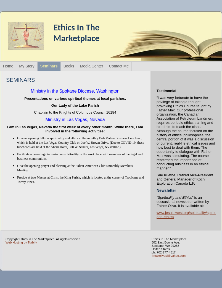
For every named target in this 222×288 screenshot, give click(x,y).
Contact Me (119, 66)
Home (8, 66)
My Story (26, 66)
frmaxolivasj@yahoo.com (169, 255)
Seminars (49, 66)
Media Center (91, 66)
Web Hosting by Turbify (21, 242)
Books (69, 66)
